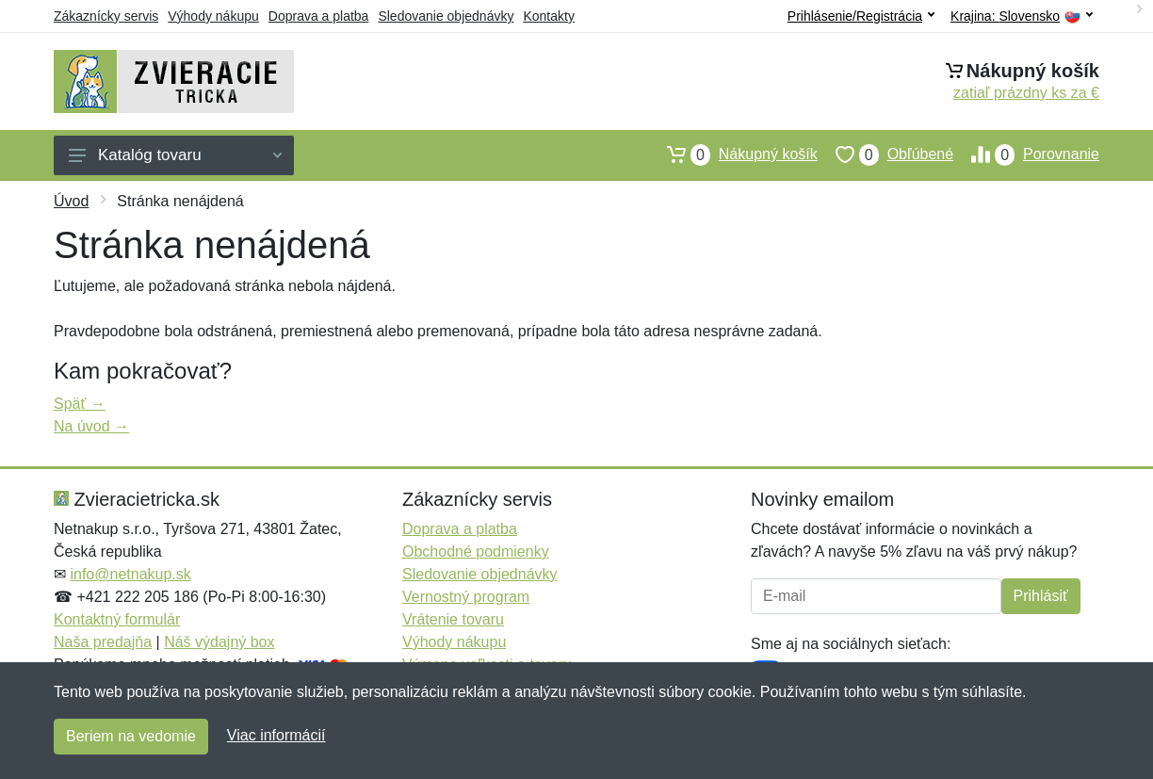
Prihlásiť (1041, 596)
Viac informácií (276, 735)
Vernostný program (465, 597)
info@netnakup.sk (130, 574)
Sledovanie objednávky (445, 16)
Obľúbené (885, 154)
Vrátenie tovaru (453, 619)
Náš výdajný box (219, 642)
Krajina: (1021, 16)
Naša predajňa (103, 642)
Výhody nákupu (213, 16)
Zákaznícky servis (106, 16)
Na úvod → (91, 426)
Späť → (80, 404)
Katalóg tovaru (175, 155)
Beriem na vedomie (131, 736)
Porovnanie (1026, 154)
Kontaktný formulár (117, 619)
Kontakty (548, 16)
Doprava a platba (318, 16)
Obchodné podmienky (475, 552)
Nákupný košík (733, 154)
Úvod (71, 201)
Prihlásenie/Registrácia (861, 16)
